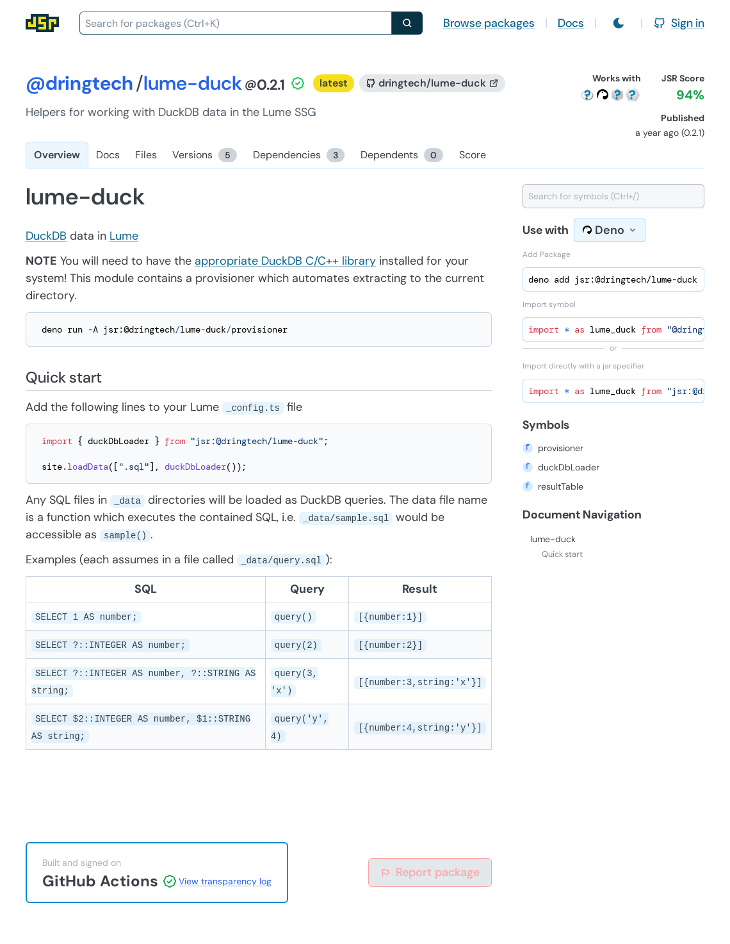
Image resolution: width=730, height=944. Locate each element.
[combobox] (235, 23)
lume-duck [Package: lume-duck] (192, 82)
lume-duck (553, 539)
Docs (571, 23)
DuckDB (46, 236)
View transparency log (225, 881)
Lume (124, 236)
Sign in (678, 23)
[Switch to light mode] (618, 23)
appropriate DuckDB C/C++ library (285, 261)
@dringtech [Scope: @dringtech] (79, 82)
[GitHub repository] (432, 83)
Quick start (562, 554)
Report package (430, 872)
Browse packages (489, 23)
